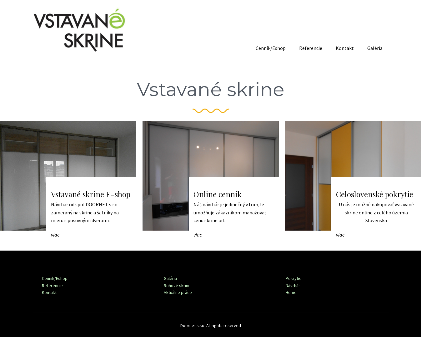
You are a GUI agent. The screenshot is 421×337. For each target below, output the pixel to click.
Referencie (310, 48)
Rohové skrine (177, 285)
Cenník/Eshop (271, 48)
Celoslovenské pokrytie (374, 194)
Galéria (375, 48)
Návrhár (293, 285)
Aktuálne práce (178, 292)
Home (291, 292)
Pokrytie (294, 278)
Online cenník (217, 194)
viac (55, 235)
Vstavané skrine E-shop (90, 194)
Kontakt (345, 48)
